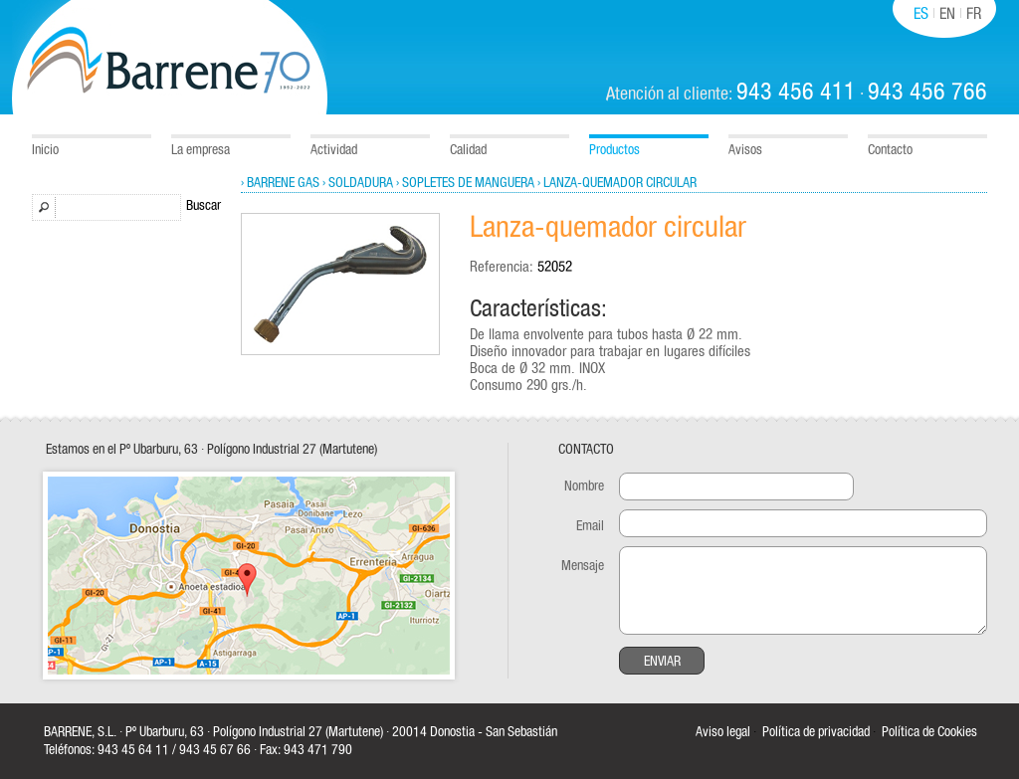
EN (947, 14)
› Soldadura (357, 183)
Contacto (890, 150)
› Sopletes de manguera (465, 183)
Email (590, 526)
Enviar (662, 662)
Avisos (745, 150)
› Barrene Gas (280, 183)
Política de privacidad (816, 732)
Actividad (333, 150)
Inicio (45, 150)
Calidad (468, 150)
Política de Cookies (929, 732)
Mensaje (582, 566)
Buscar (203, 206)
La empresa (200, 150)
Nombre (584, 486)
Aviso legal (723, 732)
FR (973, 14)
